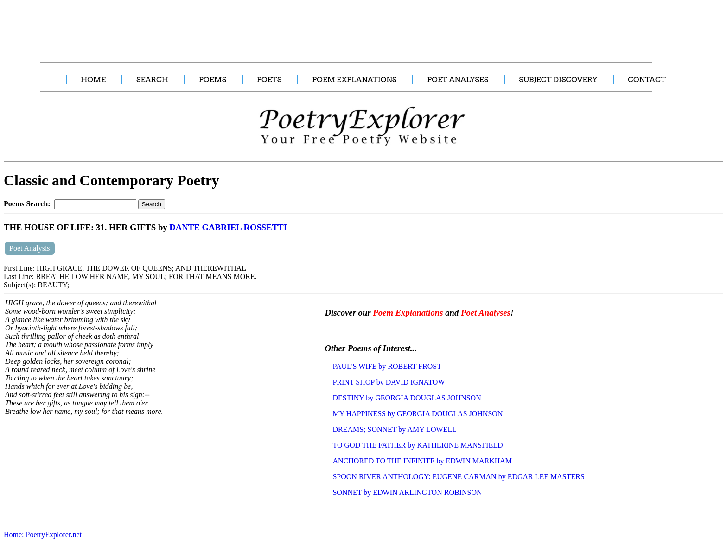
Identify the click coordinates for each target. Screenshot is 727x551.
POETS (269, 79)
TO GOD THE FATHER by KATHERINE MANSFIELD (417, 445)
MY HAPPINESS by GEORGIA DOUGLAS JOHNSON (417, 414)
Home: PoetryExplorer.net (43, 534)
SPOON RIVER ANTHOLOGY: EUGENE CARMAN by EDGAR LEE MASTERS (458, 477)
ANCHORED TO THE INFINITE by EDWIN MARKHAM (422, 461)
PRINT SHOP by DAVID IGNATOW (388, 382)
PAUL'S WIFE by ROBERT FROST (386, 366)
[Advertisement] (174, 26)
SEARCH (152, 79)
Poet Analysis (29, 248)
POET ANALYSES (457, 79)
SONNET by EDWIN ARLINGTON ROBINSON (407, 492)
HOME (93, 79)
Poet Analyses (485, 312)
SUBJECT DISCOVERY (558, 79)
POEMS (212, 79)
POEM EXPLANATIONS (354, 79)
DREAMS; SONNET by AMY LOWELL (394, 429)
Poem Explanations (408, 312)
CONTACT (647, 79)
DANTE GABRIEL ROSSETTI (228, 227)
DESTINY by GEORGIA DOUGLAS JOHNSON (406, 398)
